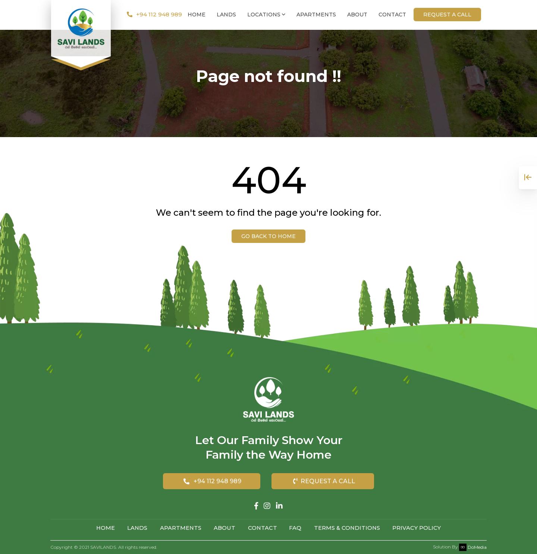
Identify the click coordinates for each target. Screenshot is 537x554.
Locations (266, 15)
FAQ (296, 528)
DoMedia (473, 547)
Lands (226, 15)
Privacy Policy (419, 528)
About (357, 15)
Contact (392, 15)
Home (196, 15)
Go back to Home (268, 236)
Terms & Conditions (348, 528)
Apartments (316, 15)
